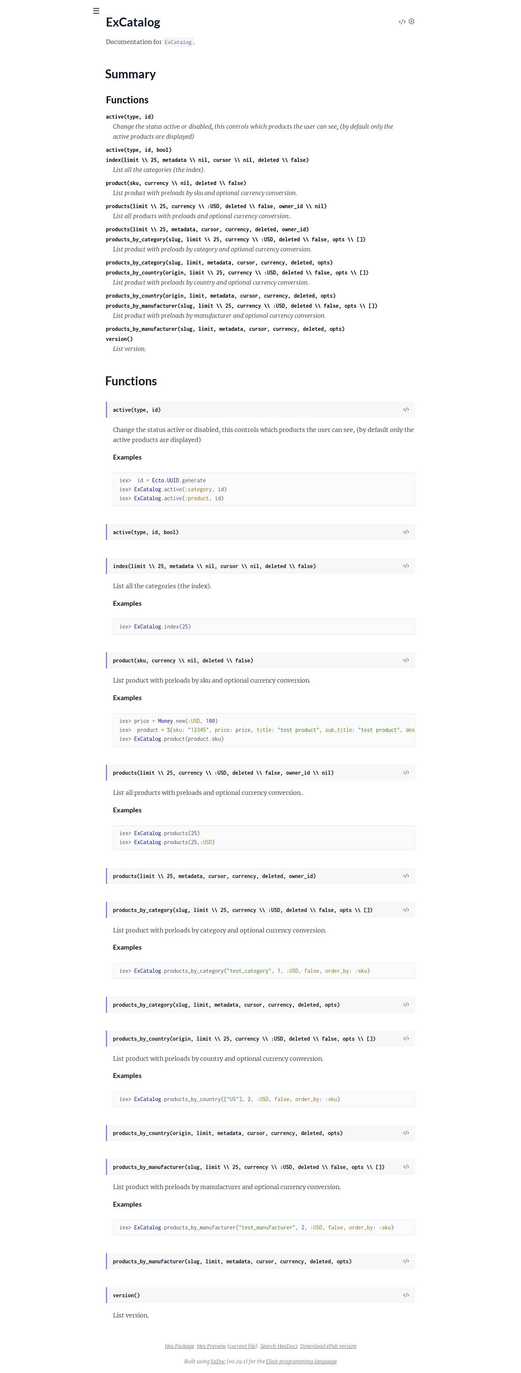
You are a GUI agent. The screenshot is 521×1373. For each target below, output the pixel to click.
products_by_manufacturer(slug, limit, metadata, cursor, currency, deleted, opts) (281, 329)
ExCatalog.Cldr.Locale (33, 170)
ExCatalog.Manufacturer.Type (43, 361)
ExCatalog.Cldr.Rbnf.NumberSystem (52, 281)
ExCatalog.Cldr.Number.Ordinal (46, 230)
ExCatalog (19, 75)
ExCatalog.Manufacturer (37, 341)
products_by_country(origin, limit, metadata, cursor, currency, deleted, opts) (277, 295)
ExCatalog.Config (28, 311)
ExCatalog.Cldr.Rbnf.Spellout (42, 301)
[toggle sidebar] (101, 12)
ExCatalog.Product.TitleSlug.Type (48, 412)
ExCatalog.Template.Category (43, 472)
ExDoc (274, 1361)
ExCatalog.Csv (24, 321)
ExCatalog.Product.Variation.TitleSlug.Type (60, 432)
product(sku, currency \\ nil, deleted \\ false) (232, 183)
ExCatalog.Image (27, 331)
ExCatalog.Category (31, 109)
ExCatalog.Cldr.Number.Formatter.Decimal (60, 220)
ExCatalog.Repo (26, 452)
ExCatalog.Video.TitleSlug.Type (45, 502)
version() (175, 339)
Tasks (78, 52)
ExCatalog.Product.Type (36, 422)
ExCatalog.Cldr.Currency (37, 160)
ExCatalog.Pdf (24, 381)
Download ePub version (384, 1346)
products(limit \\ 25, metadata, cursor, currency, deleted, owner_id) (263, 229)
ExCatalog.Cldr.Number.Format (45, 210)
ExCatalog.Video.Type (33, 512)
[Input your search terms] (55, 10)
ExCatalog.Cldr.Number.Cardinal (47, 200)
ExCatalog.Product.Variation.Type (48, 442)
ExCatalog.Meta (26, 371)
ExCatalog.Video (26, 492)
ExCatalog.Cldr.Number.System (45, 260)
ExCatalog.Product (30, 401)
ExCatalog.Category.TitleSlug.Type (49, 119)
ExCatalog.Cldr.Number (36, 190)
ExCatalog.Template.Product (42, 482)
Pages (15, 52)
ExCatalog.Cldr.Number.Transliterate (52, 271)
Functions (25, 97)
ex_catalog (25, 29)
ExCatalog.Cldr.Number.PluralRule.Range (58, 240)
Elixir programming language (357, 1361)
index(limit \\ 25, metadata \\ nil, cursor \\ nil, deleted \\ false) (263, 160)
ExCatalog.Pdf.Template (36, 391)
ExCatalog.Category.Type (37, 130)
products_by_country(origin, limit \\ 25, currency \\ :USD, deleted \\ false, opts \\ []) (293, 272)
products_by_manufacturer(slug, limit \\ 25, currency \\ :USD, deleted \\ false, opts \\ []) (297, 306)
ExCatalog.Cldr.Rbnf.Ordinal (42, 291)
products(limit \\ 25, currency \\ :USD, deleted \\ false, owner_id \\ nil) (272, 206)
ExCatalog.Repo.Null (32, 462)
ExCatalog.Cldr (25, 140)
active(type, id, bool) (194, 150)
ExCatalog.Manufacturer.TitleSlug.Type (55, 351)
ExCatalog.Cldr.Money (34, 180)
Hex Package (235, 1346)
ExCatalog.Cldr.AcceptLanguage (46, 150)
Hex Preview (267, 1346)
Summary (24, 88)
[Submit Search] (11, 11)
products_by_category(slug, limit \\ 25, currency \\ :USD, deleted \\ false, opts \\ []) (291, 239)
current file (298, 1346)
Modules (44, 52)
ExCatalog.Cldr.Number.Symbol (46, 250)
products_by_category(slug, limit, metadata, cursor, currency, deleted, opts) (275, 262)
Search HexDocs (335, 1346)
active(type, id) (186, 116)
